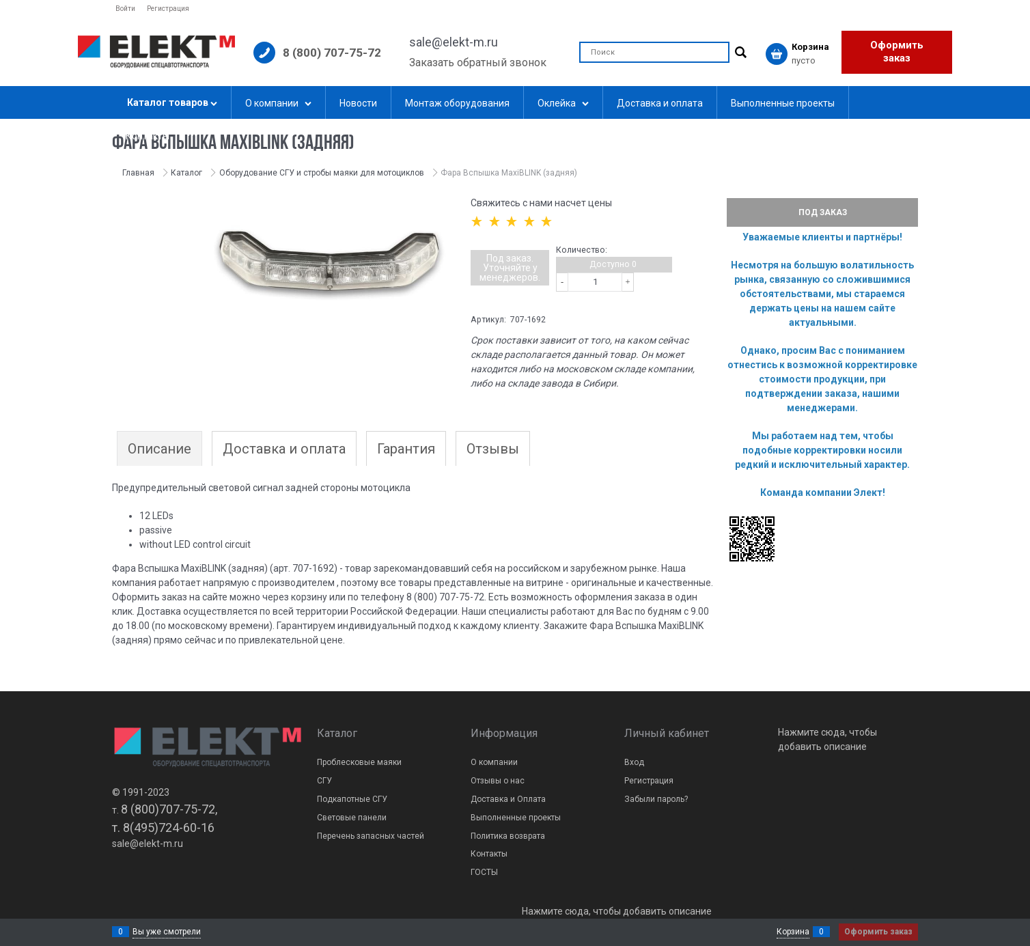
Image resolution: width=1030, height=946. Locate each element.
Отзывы (493, 449)
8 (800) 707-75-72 (332, 52)
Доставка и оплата (284, 449)
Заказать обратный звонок (477, 62)
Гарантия (406, 449)
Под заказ (822, 212)
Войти (125, 8)
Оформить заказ (896, 52)
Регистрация (168, 8)
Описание (159, 449)
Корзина (793, 931)
